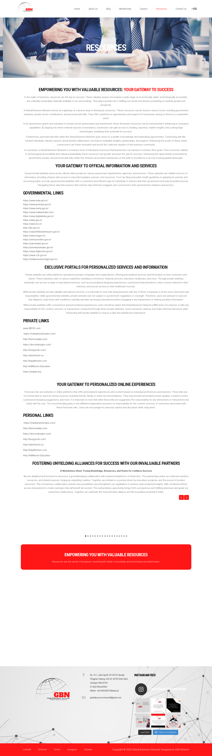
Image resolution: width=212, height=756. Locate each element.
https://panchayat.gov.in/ (35, 243)
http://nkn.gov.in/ (31, 227)
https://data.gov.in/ (32, 220)
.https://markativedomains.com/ (39, 333)
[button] (181, 497)
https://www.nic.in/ (32, 224)
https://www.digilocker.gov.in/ (38, 251)
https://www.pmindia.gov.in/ (37, 204)
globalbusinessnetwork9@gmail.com (105, 697)
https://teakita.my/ (32, 371)
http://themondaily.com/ (35, 339)
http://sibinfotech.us (33, 355)
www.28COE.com (31, 328)
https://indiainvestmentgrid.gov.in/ (40, 259)
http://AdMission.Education (36, 366)
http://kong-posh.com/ (34, 350)
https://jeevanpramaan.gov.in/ (38, 247)
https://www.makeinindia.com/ (38, 212)
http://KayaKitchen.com (35, 361)
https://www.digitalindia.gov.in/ (38, 216)
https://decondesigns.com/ (37, 344)
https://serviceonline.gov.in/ (37, 239)
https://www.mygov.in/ (34, 235)
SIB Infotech (182, 749)
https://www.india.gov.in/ (35, 200)
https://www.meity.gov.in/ (36, 208)
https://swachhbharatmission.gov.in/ (41, 231)
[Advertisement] (90, 621)
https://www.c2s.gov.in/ (35, 255)
